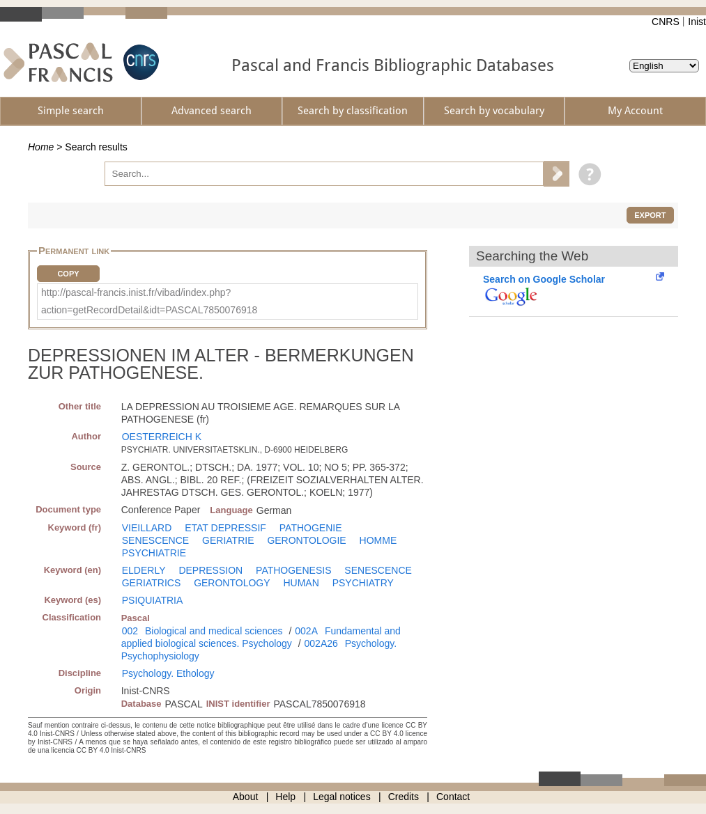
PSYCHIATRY (363, 582)
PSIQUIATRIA (152, 600)
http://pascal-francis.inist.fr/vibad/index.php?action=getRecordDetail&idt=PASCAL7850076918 (149, 301)
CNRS (666, 21)
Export (650, 215)
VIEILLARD (147, 527)
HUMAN (301, 582)
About (246, 796)
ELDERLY (144, 570)
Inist (697, 21)
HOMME (378, 540)
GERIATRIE (228, 540)
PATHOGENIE (310, 527)
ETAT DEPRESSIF (225, 527)
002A (306, 630)
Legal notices (342, 796)
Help (285, 796)
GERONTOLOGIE (306, 540)
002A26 (321, 643)
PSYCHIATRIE (154, 552)
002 (130, 630)
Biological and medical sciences (214, 630)
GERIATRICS (151, 582)
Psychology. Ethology (168, 673)
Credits (403, 796)
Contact (453, 796)
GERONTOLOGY (232, 582)
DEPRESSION (210, 570)
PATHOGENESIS (293, 570)
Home (41, 146)
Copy (68, 273)
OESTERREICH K (161, 436)
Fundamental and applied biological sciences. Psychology (261, 637)
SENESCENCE (155, 540)
